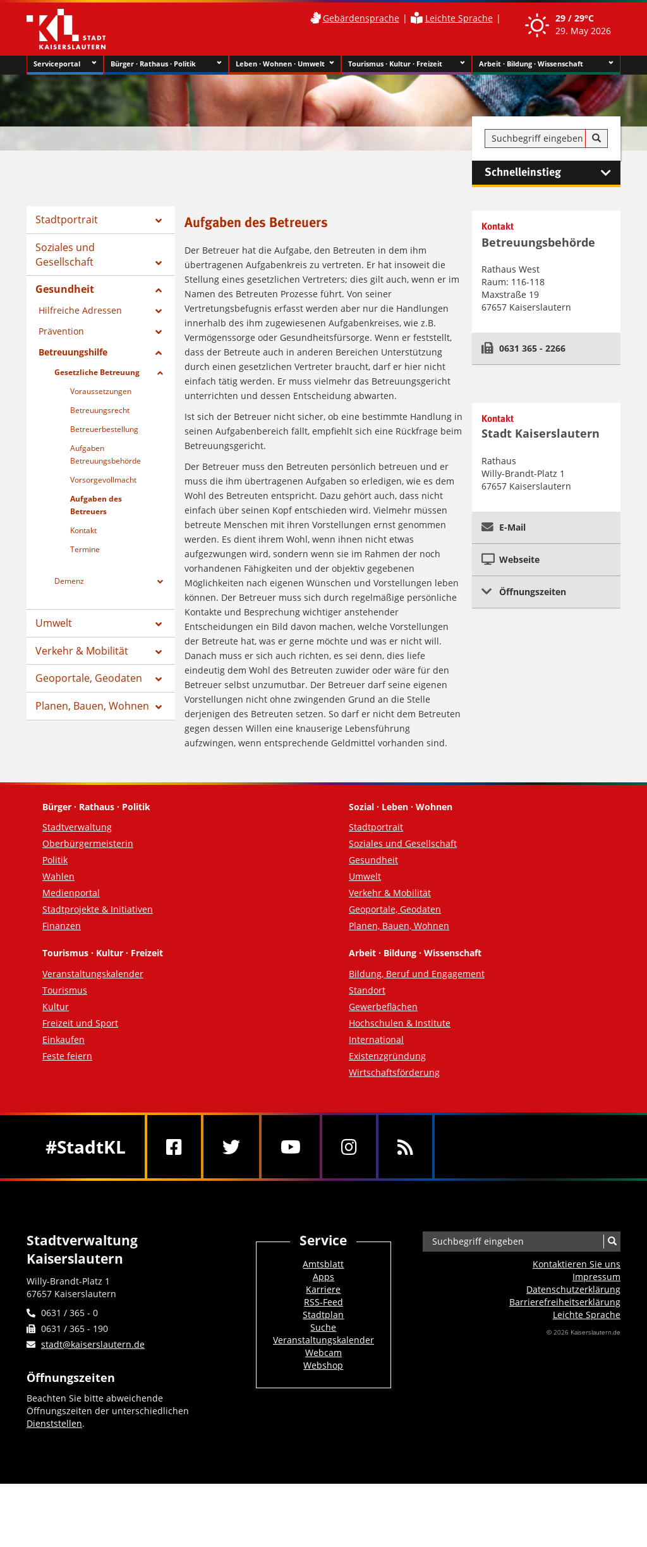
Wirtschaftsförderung (394, 1072)
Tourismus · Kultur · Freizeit (406, 64)
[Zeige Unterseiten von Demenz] (160, 581)
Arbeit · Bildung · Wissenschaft (546, 64)
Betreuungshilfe (73, 352)
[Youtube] (291, 1146)
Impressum (596, 1277)
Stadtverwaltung (77, 827)
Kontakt (83, 530)
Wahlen (58, 876)
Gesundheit (64, 289)
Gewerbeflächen (383, 1007)
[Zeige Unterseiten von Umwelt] (158, 624)
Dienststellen (54, 1423)
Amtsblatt (323, 1264)
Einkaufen (63, 1039)
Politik (55, 860)
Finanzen (61, 926)
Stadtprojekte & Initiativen (97, 909)
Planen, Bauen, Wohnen (92, 706)
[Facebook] (174, 1146)
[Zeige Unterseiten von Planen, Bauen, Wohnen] (158, 707)
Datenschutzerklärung (573, 1289)
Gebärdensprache (361, 18)
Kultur (55, 1007)
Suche (323, 1327)
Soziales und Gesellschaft (65, 254)
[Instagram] (349, 1146)
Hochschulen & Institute (399, 1023)
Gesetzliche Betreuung (97, 372)
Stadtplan (323, 1315)
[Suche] (596, 138)
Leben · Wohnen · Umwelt (285, 64)
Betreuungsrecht (100, 410)
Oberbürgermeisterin (87, 843)
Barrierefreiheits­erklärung (564, 1302)
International (376, 1039)
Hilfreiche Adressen (80, 310)
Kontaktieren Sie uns (576, 1264)
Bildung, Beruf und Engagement (417, 974)
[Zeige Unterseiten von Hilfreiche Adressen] (158, 311)
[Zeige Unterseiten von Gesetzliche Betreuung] (160, 373)
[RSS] (405, 1146)
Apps (323, 1277)
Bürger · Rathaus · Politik (166, 64)
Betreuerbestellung (104, 429)
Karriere (323, 1289)
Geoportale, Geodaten (88, 678)
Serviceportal (65, 64)
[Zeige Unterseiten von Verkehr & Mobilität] (158, 652)
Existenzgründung (387, 1056)
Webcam (323, 1353)
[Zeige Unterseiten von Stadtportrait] (158, 221)
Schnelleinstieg (552, 172)
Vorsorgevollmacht (103, 479)
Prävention (61, 331)
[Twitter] (231, 1146)
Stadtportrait (66, 219)
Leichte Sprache (459, 18)
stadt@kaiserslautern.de (93, 1344)
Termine (85, 549)
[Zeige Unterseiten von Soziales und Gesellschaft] (158, 263)
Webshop (323, 1365)
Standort (367, 990)
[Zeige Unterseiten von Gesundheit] (158, 290)
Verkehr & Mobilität (81, 651)
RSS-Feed (323, 1302)
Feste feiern (67, 1056)
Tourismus (64, 990)
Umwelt (53, 623)
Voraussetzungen (100, 391)
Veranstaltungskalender (92, 974)
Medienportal (71, 893)
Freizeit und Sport (80, 1023)
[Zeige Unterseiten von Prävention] (158, 332)
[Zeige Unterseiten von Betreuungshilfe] (158, 353)
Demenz (69, 581)
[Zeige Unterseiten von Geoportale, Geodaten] (158, 679)
